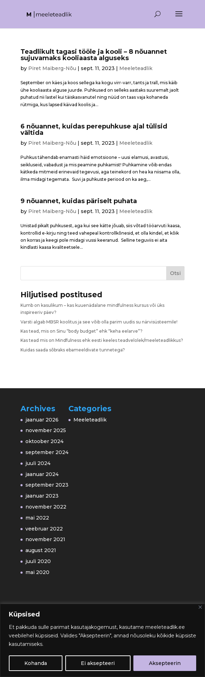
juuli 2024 (37, 463)
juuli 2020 (38, 561)
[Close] (200, 607)
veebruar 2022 (44, 529)
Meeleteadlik (135, 68)
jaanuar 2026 (42, 420)
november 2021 (45, 539)
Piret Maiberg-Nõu (52, 68)
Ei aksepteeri (98, 663)
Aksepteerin (165, 663)
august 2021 (40, 550)
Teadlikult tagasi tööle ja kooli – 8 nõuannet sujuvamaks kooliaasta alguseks (93, 55)
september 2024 (46, 452)
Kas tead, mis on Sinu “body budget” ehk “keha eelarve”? (81, 331)
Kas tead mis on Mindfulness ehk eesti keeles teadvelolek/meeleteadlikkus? (101, 340)
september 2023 (46, 485)
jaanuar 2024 (42, 474)
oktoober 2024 (44, 441)
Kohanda (35, 663)
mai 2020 (37, 572)
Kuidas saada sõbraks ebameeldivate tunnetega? (72, 349)
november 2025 (45, 430)
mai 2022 (37, 518)
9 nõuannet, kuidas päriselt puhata (78, 201)
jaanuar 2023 (42, 496)
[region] (102, 640)
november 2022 (45, 507)
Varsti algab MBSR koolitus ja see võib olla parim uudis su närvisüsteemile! (98, 322)
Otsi (175, 273)
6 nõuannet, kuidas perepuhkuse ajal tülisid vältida (93, 129)
